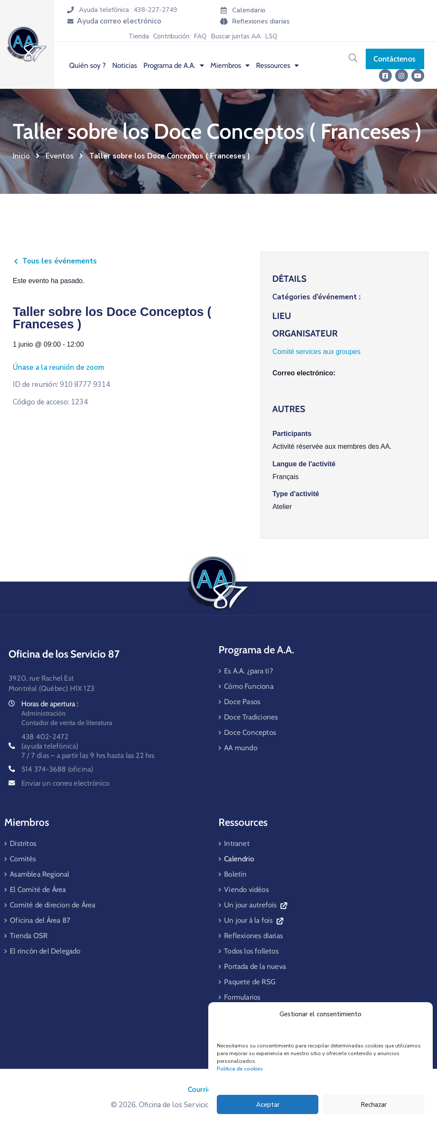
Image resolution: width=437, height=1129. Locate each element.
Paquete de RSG (249, 981)
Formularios (242, 997)
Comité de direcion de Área (52, 905)
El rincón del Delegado (45, 951)
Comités (23, 858)
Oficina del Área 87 (40, 920)
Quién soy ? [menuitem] (87, 65)
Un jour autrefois (255, 904)
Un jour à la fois (253, 920)
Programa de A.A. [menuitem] (173, 65)
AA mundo (240, 747)
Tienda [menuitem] (138, 36)
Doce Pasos (242, 701)
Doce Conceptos (250, 732)
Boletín (235, 874)
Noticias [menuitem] (124, 65)
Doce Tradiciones (251, 717)
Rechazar (374, 1104)
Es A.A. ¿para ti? (248, 671)
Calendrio (239, 858)
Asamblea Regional (39, 874)
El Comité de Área (38, 889)
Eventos (59, 156)
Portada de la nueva (255, 966)
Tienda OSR (28, 935)
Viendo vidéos (246, 889)
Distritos (23, 843)
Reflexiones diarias (253, 935)
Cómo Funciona (249, 686)
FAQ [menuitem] (200, 36)
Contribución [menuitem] (171, 36)
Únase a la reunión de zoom (58, 367)
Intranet (237, 843)
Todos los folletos (251, 951)
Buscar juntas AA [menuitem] (236, 36)
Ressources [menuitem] (277, 65)
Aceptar (268, 1104)
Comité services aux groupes (316, 351)
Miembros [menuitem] (230, 65)
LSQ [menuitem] (271, 36)
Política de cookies (240, 1068)
